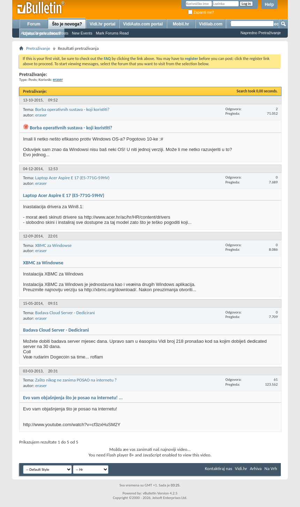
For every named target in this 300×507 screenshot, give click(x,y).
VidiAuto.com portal (143, 24)
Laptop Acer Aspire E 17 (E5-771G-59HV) (72, 177)
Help (269, 4)
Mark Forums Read (112, 33)
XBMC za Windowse (53, 245)
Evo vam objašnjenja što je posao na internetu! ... (73, 398)
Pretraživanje (38, 48)
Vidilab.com (211, 24)
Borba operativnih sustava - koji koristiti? (72, 109)
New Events (82, 33)
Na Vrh (270, 468)
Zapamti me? (201, 12)
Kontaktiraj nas (218, 468)
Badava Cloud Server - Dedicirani (65, 312)
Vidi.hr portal (102, 24)
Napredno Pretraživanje (260, 33)
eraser (41, 115)
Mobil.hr (181, 24)
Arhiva (256, 468)
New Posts (59, 33)
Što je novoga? (67, 24)
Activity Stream (33, 33)
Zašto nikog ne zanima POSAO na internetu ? (76, 380)
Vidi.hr (241, 468)
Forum (33, 24)
